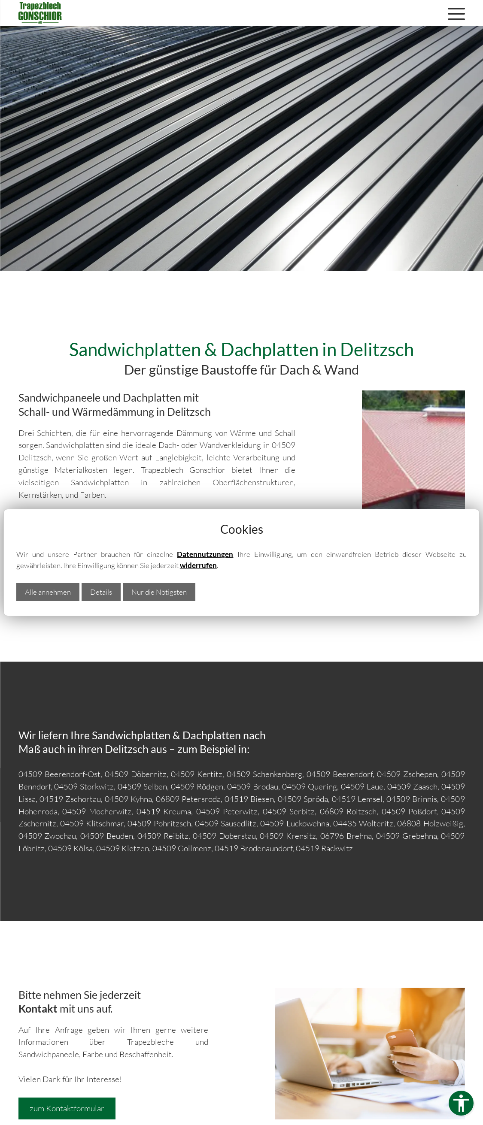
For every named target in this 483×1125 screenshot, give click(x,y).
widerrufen (198, 565)
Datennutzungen (205, 554)
